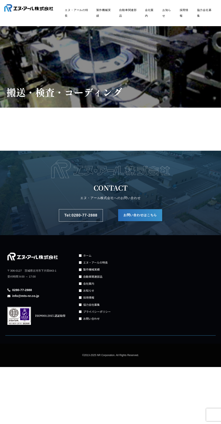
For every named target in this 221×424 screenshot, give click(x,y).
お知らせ (166, 12)
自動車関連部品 (128, 12)
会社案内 (149, 12)
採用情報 (184, 12)
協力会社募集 (204, 12)
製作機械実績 (103, 12)
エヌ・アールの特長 (76, 12)
